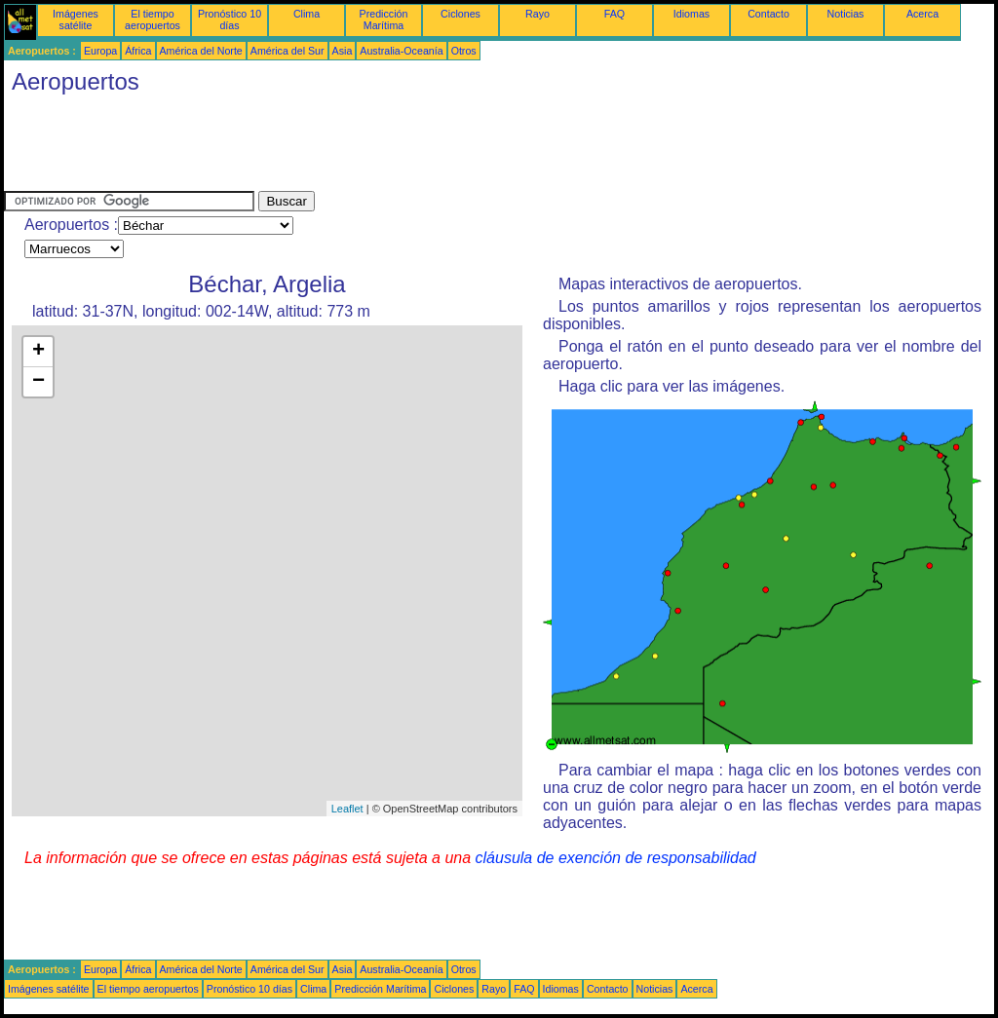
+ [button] (38, 351)
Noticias (845, 13)
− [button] (38, 381)
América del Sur (287, 51)
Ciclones (460, 13)
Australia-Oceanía (401, 51)
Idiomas (691, 13)
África (138, 51)
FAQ (614, 13)
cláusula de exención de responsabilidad (616, 857)
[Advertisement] (358, 147)
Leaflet (347, 808)
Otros (464, 51)
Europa (100, 51)
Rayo (537, 13)
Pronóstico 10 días (229, 19)
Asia (342, 51)
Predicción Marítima (384, 19)
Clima (306, 13)
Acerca (922, 13)
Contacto (768, 13)
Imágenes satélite (75, 19)
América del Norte (201, 51)
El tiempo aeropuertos (152, 19)
